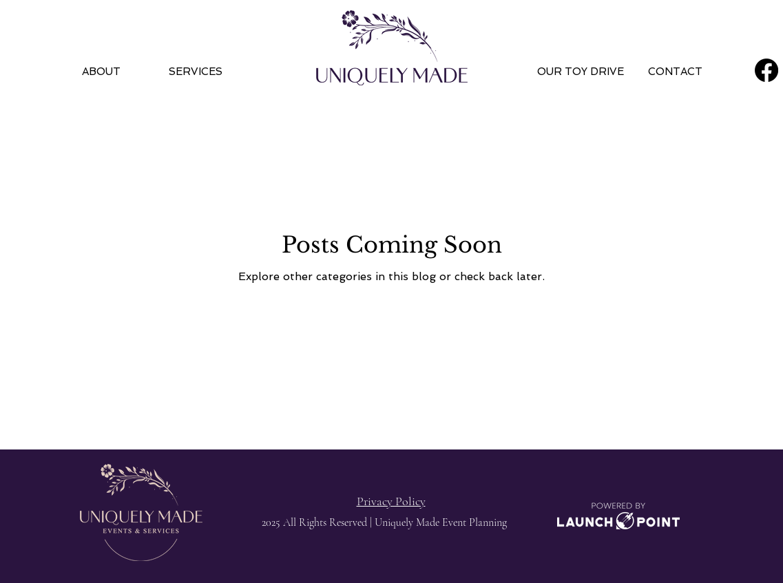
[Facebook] (766, 70)
